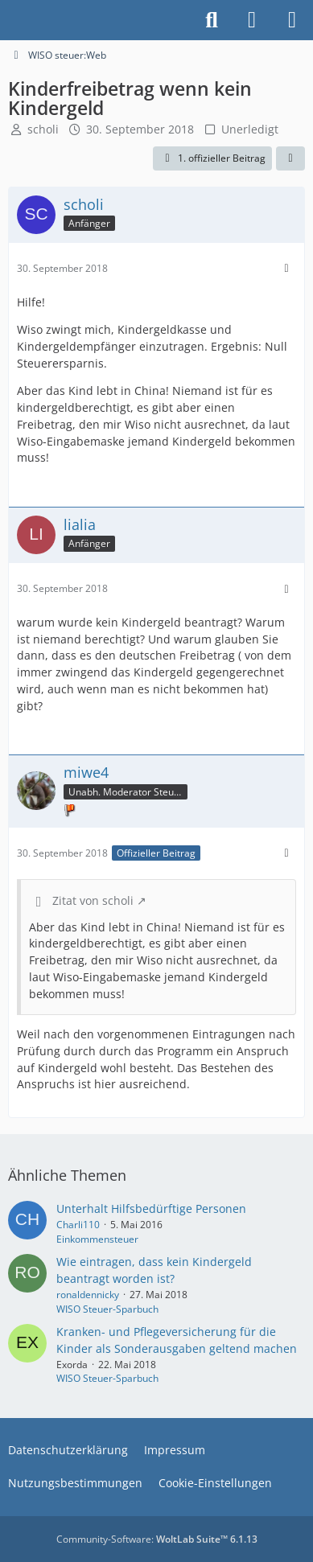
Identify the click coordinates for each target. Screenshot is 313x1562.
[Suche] (212, 20)
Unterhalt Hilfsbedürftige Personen (151, 1208)
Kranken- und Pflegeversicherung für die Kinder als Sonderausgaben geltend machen (176, 1340)
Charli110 (78, 1224)
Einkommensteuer (97, 1239)
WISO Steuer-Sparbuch (107, 1309)
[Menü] (292, 20)
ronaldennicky (87, 1294)
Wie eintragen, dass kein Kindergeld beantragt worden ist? (154, 1270)
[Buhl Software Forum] (8, 20)
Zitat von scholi (93, 900)
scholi (43, 129)
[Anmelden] (252, 20)
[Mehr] (286, 268)
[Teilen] (290, 158)
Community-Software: (156, 1539)
